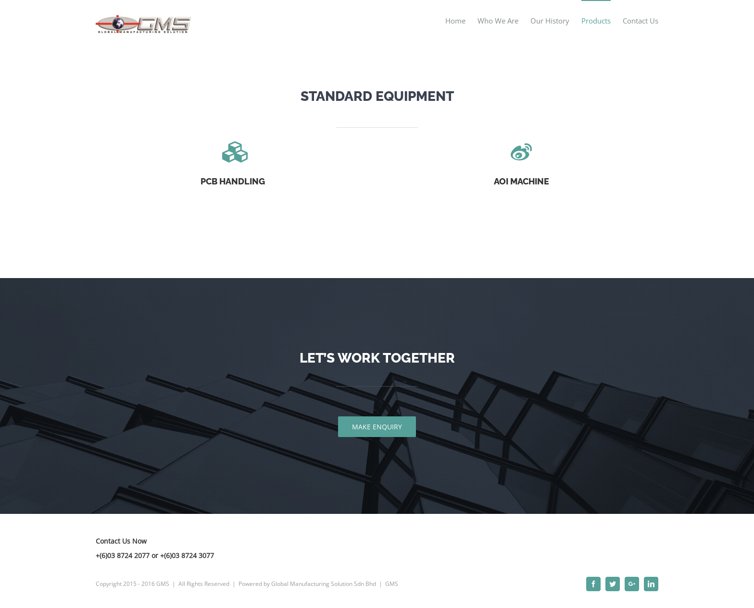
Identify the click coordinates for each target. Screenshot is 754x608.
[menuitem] (461, 20)
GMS (391, 584)
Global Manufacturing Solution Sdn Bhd (323, 584)
